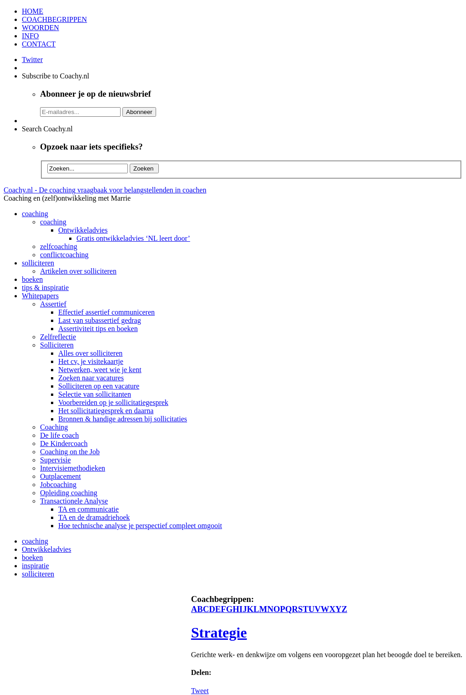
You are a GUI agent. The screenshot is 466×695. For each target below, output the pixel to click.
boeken (32, 279)
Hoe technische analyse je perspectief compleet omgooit (140, 525)
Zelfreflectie (58, 337)
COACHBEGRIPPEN (54, 19)
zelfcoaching (58, 246)
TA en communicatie (88, 509)
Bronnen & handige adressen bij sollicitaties (122, 419)
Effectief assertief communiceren (106, 312)
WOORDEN (40, 27)
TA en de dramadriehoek (94, 517)
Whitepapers (40, 296)
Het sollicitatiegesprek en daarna (105, 411)
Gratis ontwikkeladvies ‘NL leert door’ (133, 238)
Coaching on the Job (70, 452)
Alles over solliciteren (90, 353)
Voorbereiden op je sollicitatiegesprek (113, 402)
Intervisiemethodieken (72, 468)
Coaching (54, 427)
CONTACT (39, 44)
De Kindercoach (63, 443)
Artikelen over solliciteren (78, 271)
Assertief (53, 304)
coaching (35, 214)
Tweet (200, 691)
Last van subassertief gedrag (99, 320)
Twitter (32, 59)
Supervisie (55, 460)
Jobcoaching (58, 484)
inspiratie (35, 566)
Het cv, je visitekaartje (90, 361)
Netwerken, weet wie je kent (100, 369)
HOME (32, 11)
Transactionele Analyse (74, 501)
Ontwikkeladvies (82, 230)
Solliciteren (57, 345)
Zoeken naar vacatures (91, 378)
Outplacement (60, 476)
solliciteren (38, 263)
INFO (30, 36)
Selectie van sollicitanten (94, 394)
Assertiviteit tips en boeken (98, 328)
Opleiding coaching (68, 493)
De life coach (59, 435)
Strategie (219, 632)
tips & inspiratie (45, 287)
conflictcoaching (64, 255)
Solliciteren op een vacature (98, 386)
